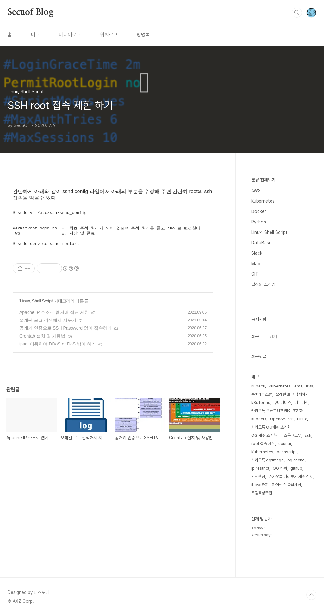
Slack (256, 253)
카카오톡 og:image (267, 460)
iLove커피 (260, 484)
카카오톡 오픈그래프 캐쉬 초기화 (277, 410)
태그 (35, 35)
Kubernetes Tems (285, 386)
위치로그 (109, 35)
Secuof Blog (31, 12)
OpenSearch (282, 419)
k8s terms (260, 402)
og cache (296, 460)
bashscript (287, 451)
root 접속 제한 (263, 443)
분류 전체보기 (263, 179)
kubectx (258, 419)
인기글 (275, 336)
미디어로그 (70, 35)
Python (258, 221)
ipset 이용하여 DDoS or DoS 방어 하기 (57, 343)
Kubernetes (263, 201)
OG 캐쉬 (280, 468)
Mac (255, 263)
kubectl (258, 386)
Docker (258, 211)
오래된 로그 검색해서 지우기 (47, 320)
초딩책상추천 (261, 493)
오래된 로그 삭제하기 (292, 394)
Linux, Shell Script (36, 300)
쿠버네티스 (282, 402)
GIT (254, 274)
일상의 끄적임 (263, 284)
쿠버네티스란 (261, 394)
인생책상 (258, 476)
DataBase (261, 242)
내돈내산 (301, 402)
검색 (297, 12)
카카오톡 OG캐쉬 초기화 (271, 427)
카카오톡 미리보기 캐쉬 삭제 (291, 476)
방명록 (143, 35)
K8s (309, 386)
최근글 (257, 336)
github (296, 468)
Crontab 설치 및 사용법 (42, 335)
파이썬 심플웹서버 (286, 484)
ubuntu (284, 443)
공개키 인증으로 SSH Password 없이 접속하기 (65, 328)
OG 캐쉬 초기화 (264, 435)
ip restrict (260, 468)
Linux (302, 419)
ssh (308, 435)
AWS (256, 190)
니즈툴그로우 (290, 435)
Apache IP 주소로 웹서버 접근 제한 (54, 312)
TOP (311, 595)
